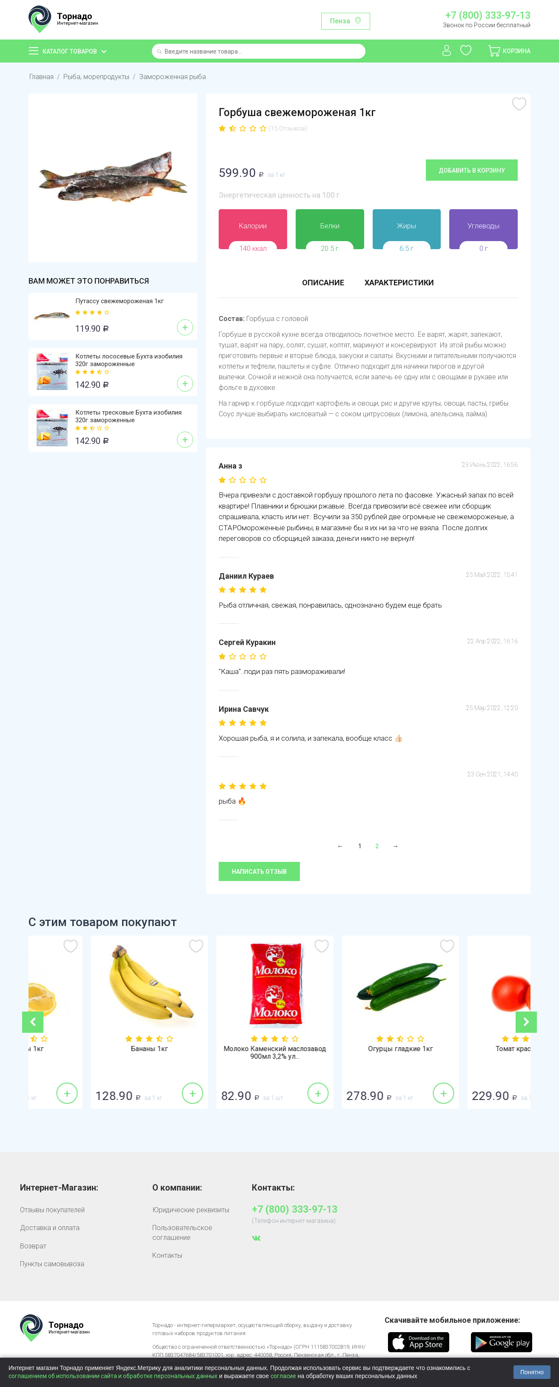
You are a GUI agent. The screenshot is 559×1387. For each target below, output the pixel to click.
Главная (41, 77)
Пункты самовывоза (52, 1264)
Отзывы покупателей (52, 1210)
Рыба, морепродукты (96, 77)
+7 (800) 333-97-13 (487, 15)
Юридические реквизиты (190, 1210)
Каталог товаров (70, 51)
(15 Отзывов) (287, 128)
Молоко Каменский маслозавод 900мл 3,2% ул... (342, 1052)
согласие (283, 1376)
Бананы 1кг (216, 1049)
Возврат (33, 1246)
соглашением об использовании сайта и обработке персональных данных (113, 1376)
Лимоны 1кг (91, 1049)
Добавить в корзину (472, 170)
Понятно (532, 1372)
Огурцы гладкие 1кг (468, 1049)
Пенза (340, 21)
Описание (323, 282)
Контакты (167, 1255)
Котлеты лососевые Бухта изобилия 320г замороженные (129, 360)
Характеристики (399, 282)
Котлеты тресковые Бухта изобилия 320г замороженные (128, 416)
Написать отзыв (259, 871)
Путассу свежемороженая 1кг (119, 301)
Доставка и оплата (50, 1228)
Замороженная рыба (172, 77)
